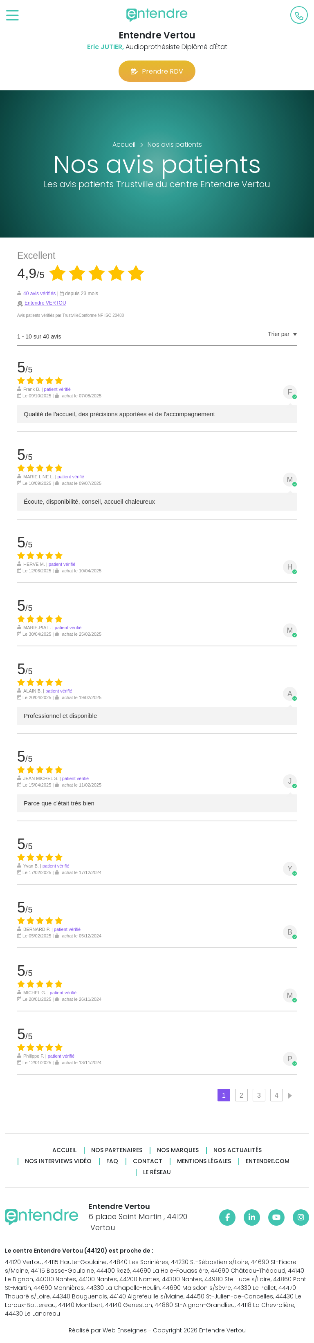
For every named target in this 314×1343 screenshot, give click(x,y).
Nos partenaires (116, 1150)
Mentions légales (204, 1161)
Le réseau (157, 1172)
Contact (147, 1161)
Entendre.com (267, 1161)
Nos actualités (237, 1150)
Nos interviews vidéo (58, 1161)
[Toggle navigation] (12, 16)
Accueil (64, 1150)
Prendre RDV (157, 71)
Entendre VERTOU (45, 303)
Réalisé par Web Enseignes (108, 1330)
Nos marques (178, 1150)
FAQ (112, 1161)
